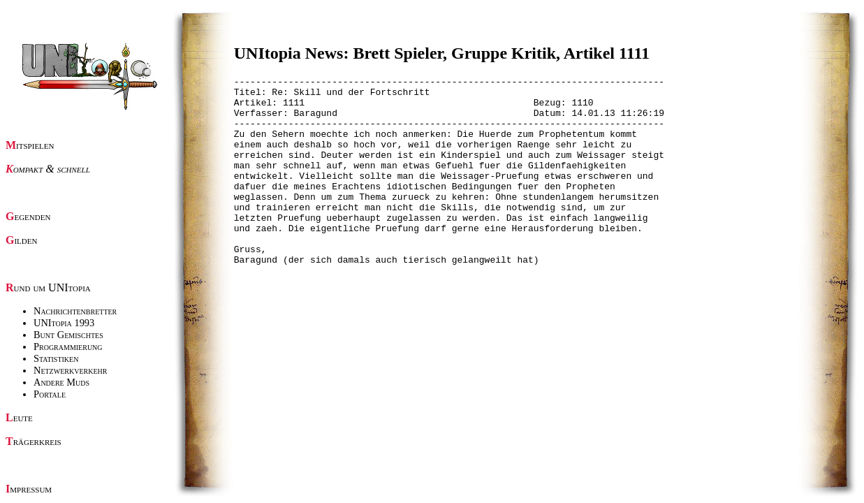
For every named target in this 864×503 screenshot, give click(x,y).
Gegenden (28, 216)
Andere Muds (61, 382)
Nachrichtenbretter (75, 310)
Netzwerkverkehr (70, 370)
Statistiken (56, 358)
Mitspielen (30, 145)
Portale (50, 394)
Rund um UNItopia (48, 287)
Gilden (21, 240)
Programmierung (68, 346)
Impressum (29, 489)
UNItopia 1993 (64, 322)
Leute (19, 417)
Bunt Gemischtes (68, 334)
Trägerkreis (33, 441)
